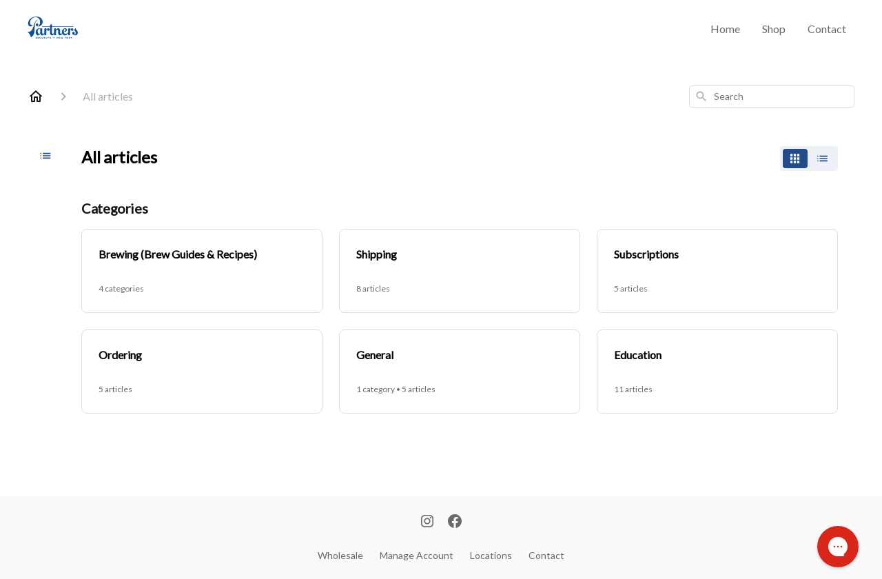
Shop (774, 28)
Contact (827, 28)
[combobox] (771, 96)
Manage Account (416, 555)
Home (725, 28)
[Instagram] (427, 522)
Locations (491, 555)
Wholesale (340, 555)
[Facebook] (455, 522)
